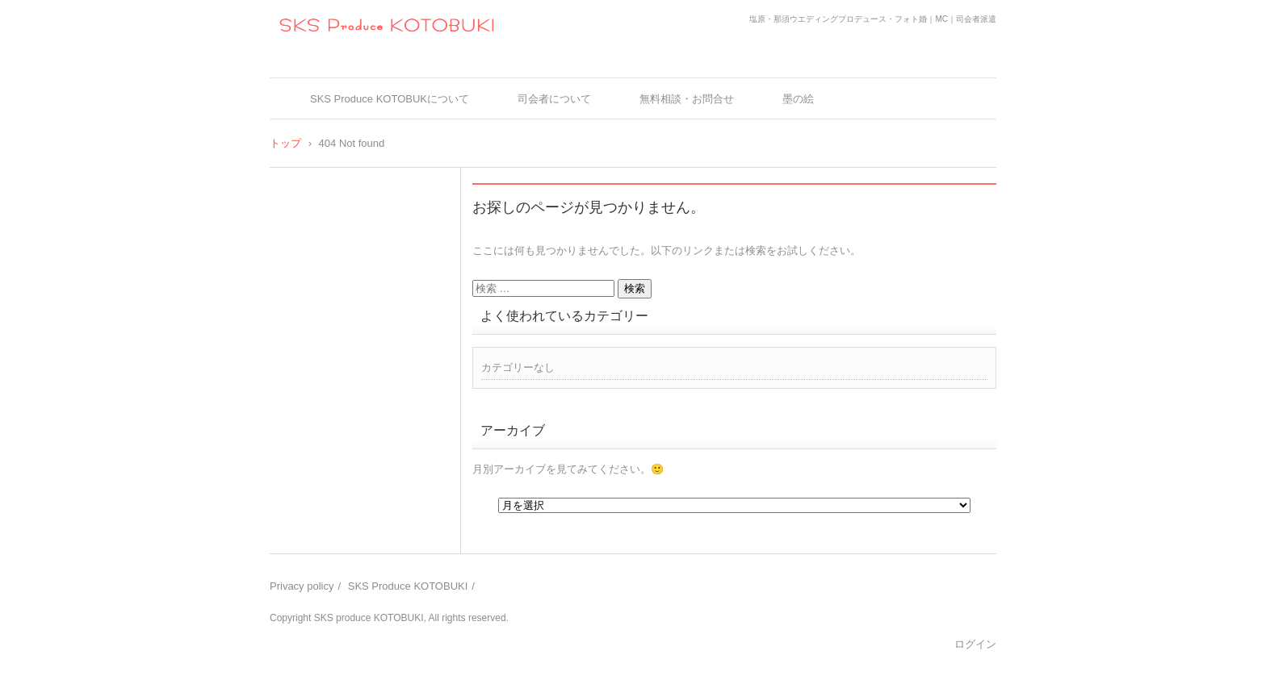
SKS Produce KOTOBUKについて (389, 99)
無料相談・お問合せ (686, 99)
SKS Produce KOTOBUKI (408, 586)
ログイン (975, 644)
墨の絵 (798, 99)
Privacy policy (301, 586)
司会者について (554, 99)
